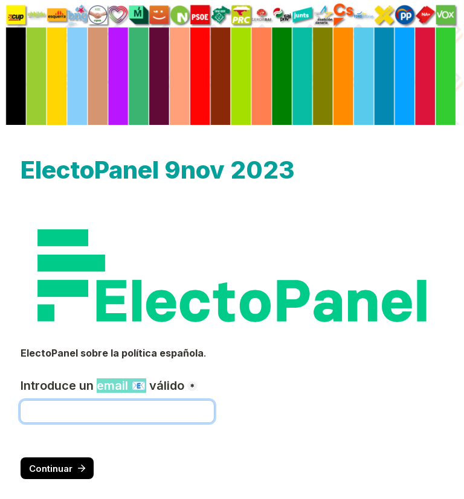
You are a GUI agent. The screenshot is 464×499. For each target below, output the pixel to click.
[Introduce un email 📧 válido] (117, 411)
